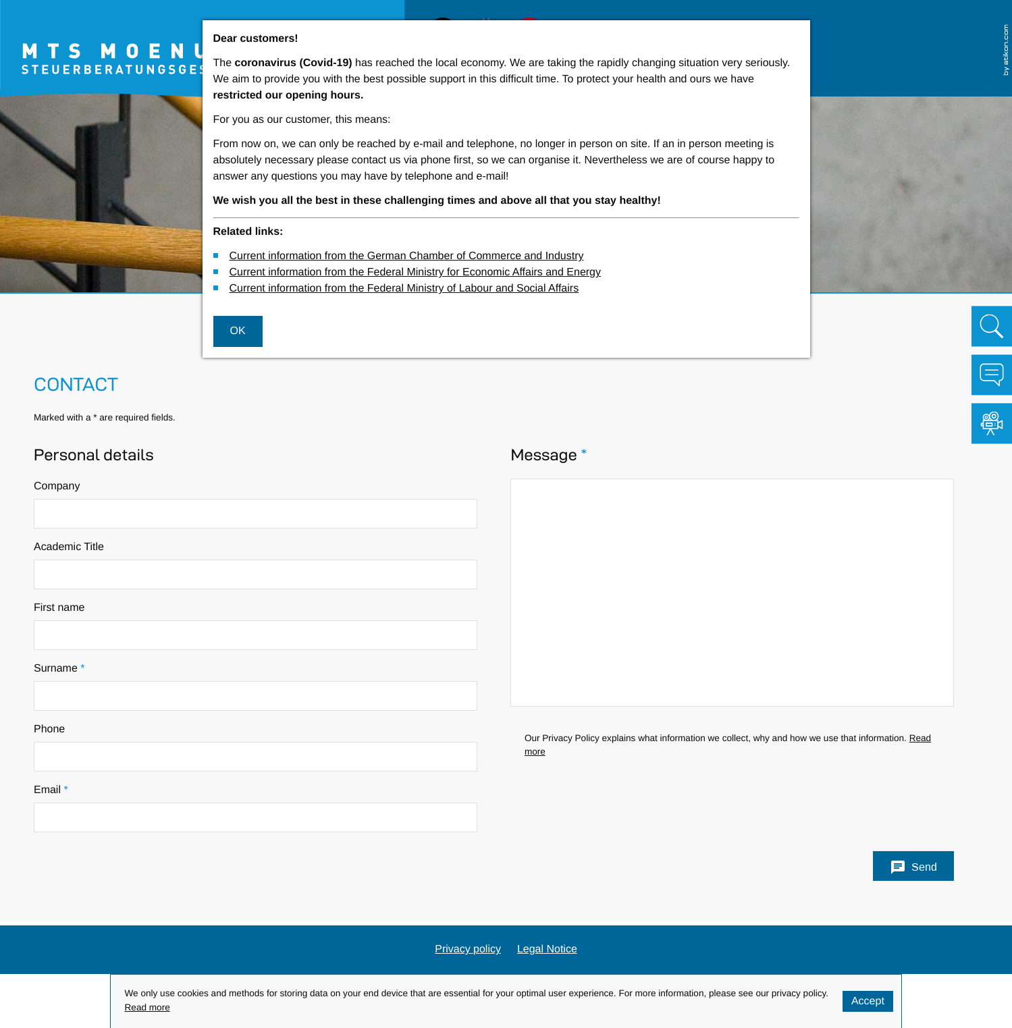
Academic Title (69, 547)
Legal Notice (547, 949)
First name (59, 608)
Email (51, 790)
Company (57, 486)
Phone (49, 729)
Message (548, 455)
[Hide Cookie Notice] (868, 1001)
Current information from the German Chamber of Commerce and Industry (406, 256)
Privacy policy (468, 949)
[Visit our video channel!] (991, 423)
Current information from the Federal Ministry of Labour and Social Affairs (404, 288)
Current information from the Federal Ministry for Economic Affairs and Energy (415, 272)
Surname (59, 668)
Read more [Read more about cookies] (147, 1008)
